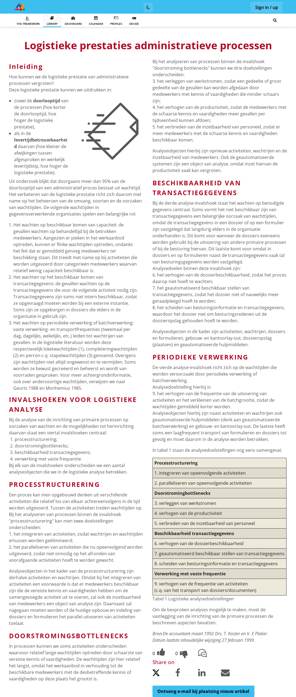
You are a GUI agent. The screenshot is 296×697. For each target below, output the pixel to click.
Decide (134, 21)
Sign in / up (266, 7)
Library (52, 21)
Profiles (116, 21)
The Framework (28, 21)
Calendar (96, 21)
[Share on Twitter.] (163, 674)
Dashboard (73, 21)
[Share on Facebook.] (186, 673)
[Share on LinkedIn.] (209, 673)
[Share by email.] (232, 673)
